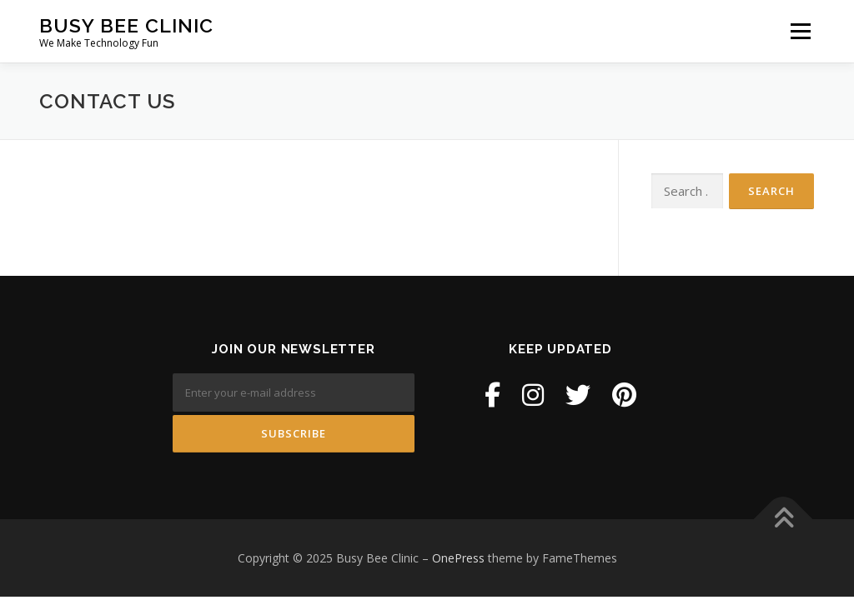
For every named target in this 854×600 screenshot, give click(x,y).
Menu (800, 31)
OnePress (458, 558)
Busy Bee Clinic (126, 25)
